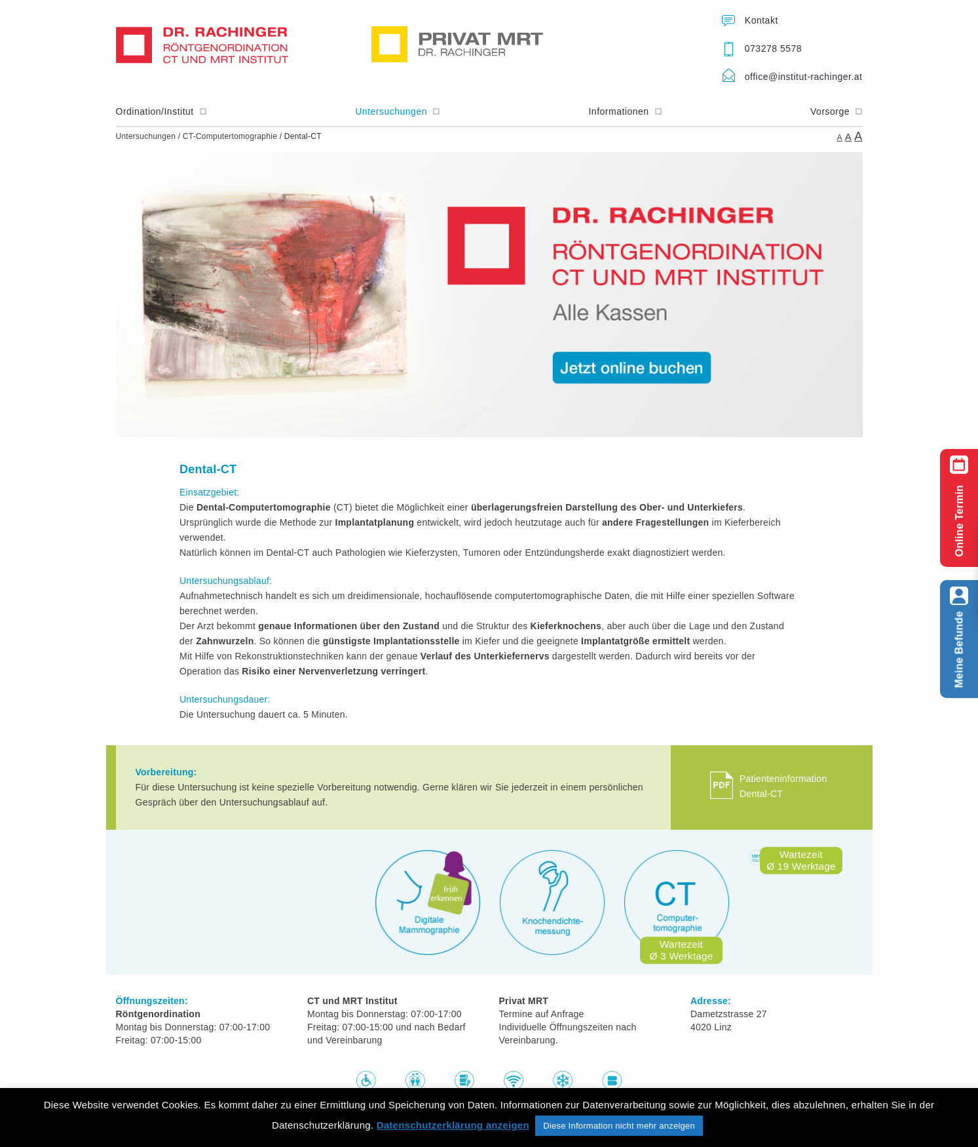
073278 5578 (773, 48)
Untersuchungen (397, 111)
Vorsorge (836, 111)
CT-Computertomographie (230, 136)
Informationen (625, 111)
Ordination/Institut (161, 111)
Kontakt (761, 20)
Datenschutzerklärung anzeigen (453, 1125)
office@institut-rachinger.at (804, 76)
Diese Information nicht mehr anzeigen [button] (619, 1126)
